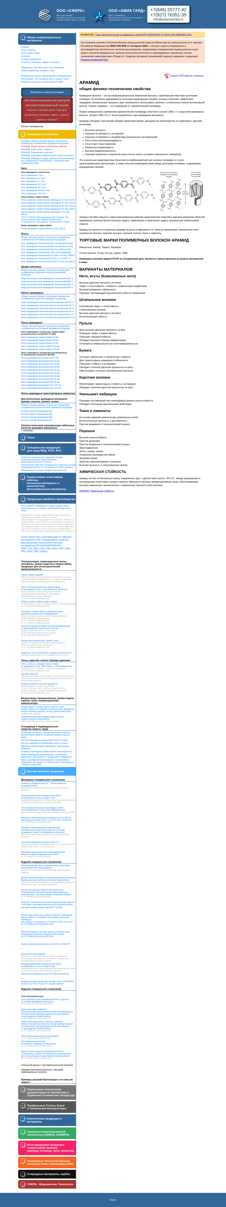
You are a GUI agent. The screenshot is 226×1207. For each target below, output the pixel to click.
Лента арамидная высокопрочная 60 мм (40, 379)
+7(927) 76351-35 (168, 14)
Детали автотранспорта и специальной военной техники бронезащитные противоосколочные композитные (48, 879)
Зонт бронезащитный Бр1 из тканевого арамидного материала (38, 1042)
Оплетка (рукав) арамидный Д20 (36, 414)
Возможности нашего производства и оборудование (46, 76)
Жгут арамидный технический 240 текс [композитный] (47, 243)
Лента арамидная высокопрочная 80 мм (40, 382)
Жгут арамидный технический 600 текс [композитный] (47, 246)
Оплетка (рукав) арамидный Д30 (36, 417)
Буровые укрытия (29, 674)
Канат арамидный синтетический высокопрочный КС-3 (47, 305)
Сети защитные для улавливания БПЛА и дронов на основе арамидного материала (45, 1000)
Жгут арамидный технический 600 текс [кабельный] (46, 249)
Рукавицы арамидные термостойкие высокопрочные (46, 751)
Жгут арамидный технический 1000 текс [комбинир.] (46, 252)
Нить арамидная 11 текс (33, 181)
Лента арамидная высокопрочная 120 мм (41, 388)
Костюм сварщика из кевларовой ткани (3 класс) (44, 743)
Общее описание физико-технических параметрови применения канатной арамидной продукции (45, 297)
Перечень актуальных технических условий (42, 82)
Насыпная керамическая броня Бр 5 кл (40, 842)
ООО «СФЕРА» (28, 50)
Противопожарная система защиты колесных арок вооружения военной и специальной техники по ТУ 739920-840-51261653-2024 (45, 934)
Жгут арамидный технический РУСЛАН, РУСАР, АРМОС (48, 255)
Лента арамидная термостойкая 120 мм (40, 349)
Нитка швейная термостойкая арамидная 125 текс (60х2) (45, 213)
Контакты (25, 56)
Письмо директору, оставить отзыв (37, 70)
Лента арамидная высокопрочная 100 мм (41, 385)
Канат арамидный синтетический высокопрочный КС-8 (47, 314)
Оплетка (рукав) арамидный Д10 (36, 411)
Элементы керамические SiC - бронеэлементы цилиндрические (43, 784)
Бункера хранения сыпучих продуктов (39, 684)
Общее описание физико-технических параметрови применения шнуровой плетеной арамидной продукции (45, 272)
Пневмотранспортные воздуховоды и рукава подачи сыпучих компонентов (42, 718)
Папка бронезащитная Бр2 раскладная (40, 1036)
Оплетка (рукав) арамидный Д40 (36, 420)
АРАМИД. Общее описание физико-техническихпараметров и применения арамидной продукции (44, 142)
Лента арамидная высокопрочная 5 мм (40, 358)
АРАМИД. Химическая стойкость (36, 149)
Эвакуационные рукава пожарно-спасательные (43, 470)
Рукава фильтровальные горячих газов (40, 640)
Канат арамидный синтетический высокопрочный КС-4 (47, 308)
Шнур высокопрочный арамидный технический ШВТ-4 (47, 284)
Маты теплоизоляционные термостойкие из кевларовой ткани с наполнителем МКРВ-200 (44, 588)
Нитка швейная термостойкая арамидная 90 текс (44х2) (48, 209)
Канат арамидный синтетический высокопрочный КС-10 (48, 317)
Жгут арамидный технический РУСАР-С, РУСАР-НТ (46, 258)
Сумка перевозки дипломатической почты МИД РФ (45, 944)
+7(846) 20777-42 (168, 9)
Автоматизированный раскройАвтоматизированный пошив (47, 110)
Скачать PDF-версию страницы (187, 76)
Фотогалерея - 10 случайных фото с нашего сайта (45, 79)
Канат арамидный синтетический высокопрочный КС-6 (47, 311)
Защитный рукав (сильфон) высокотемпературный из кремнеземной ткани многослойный (45, 627)
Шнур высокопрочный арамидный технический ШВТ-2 (47, 278)
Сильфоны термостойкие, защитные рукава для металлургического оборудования (42, 612)
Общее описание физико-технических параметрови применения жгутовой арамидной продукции (45, 238)
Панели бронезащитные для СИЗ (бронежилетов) (45, 974)
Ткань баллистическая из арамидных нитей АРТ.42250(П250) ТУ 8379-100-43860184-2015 (43, 809)
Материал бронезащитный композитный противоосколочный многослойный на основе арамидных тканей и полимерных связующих (43, 829)
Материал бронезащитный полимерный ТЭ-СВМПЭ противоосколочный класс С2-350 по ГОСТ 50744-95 (46, 819)
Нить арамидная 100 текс (33, 193)
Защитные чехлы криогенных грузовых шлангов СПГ (46, 653)
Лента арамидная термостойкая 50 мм (39, 340)
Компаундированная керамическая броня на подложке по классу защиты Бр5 (41, 796)
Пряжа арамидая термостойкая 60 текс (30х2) (43, 228)
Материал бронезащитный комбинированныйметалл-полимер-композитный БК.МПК (43, 853)
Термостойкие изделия (32, 575)
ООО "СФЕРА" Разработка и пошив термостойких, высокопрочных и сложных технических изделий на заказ (45, 508)
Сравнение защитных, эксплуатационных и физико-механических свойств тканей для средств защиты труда (46, 734)
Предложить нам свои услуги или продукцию (42, 67)
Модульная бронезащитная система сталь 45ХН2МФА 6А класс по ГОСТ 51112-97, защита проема (47, 982)
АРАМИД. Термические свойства (37, 152)
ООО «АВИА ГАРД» (30, 53)
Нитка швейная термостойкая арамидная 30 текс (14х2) (48, 200)
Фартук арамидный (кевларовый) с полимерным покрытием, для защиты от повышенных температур (46, 755)
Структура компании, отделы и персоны (40, 62)
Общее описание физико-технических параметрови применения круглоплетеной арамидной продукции (46, 406)
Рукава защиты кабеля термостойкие (39, 601)
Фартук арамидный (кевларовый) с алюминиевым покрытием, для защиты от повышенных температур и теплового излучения (47, 762)
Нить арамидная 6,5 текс (33, 178)
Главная (25, 47)
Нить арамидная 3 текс (32, 175)
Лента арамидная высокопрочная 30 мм (40, 367)
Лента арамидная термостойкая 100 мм (40, 346)
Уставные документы (31, 59)
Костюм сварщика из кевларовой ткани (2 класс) (44, 740)
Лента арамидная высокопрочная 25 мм (40, 364)
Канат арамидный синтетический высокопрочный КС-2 (47, 302)
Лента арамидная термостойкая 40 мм (39, 337)
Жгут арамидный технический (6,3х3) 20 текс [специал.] (48, 261)
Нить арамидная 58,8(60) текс (35, 190)
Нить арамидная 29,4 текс (33, 187)
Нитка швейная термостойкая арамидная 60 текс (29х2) (48, 206)
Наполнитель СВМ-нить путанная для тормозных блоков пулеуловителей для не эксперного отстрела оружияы (48, 466)
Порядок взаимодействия (94, 60)
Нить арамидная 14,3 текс (33, 184)
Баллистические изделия (33, 954)
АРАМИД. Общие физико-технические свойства (44, 146)
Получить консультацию (47, 92)
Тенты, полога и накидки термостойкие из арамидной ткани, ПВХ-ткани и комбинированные (46, 665)
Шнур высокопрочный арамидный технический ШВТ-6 (47, 287)
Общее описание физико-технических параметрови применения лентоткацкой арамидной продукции (45, 327)
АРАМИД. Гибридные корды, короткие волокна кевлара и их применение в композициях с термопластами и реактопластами (47, 160)
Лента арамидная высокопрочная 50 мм (40, 376)
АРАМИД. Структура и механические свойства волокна (47, 155)
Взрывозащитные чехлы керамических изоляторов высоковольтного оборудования (45, 866)
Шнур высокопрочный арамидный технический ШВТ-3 (47, 281)
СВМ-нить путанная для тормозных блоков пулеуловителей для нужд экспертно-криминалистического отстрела (41, 459)
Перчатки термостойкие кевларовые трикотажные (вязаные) (45, 747)
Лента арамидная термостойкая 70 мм (39, 343)
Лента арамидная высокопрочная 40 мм (40, 373)
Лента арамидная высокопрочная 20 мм (40, 361)
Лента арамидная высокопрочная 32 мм (40, 370)
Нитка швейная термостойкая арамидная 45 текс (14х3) (48, 203)
